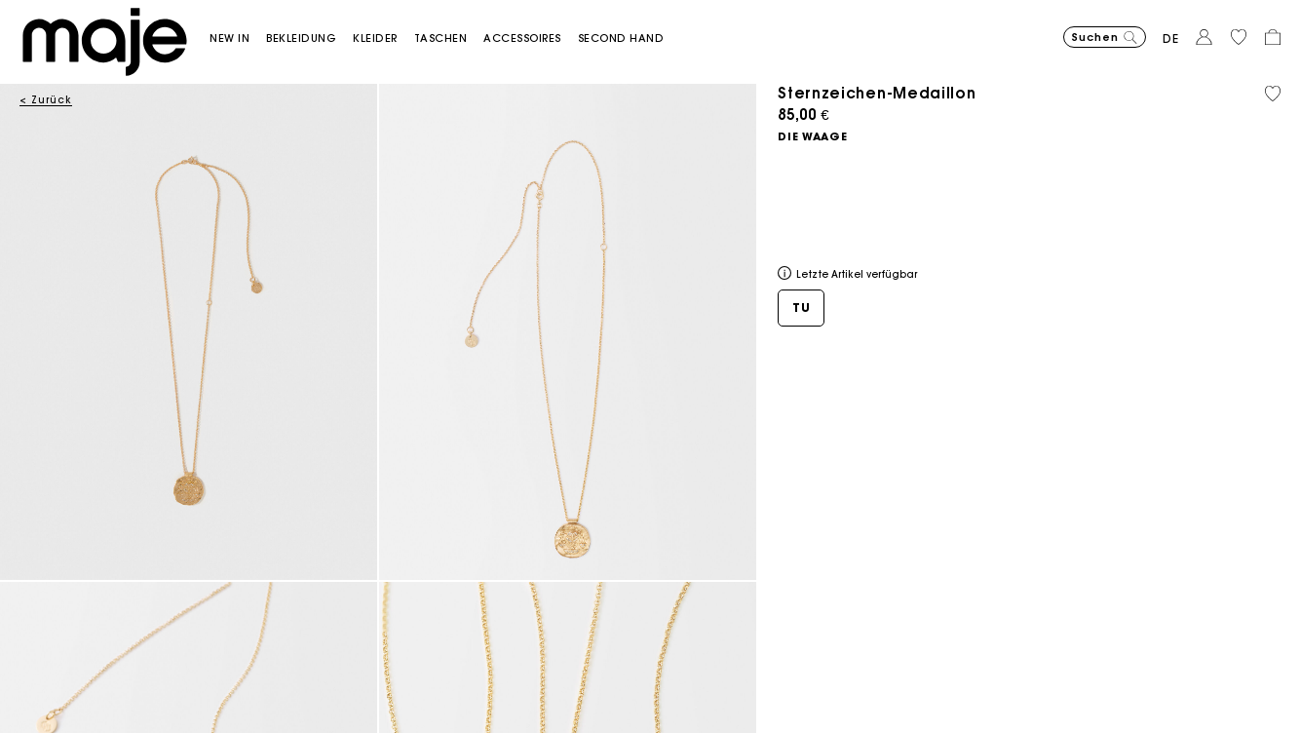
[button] (238, 38)
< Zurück (45, 100)
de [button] (1171, 38)
